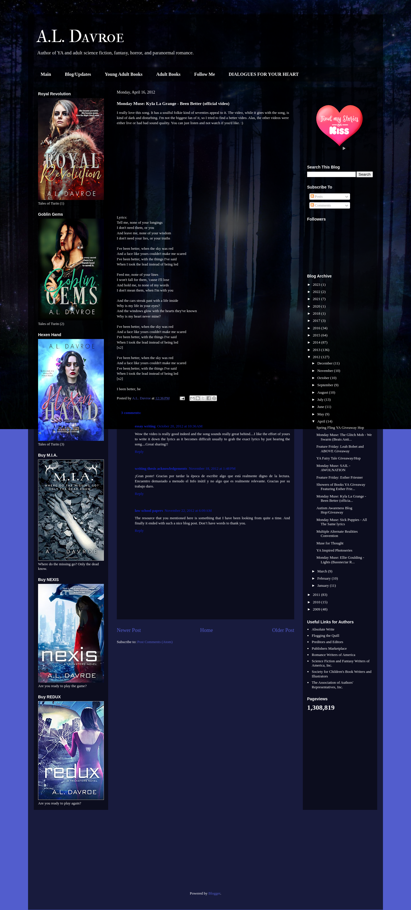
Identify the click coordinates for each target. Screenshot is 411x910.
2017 (317, 320)
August (323, 392)
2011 (317, 594)
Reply (139, 451)
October (323, 378)
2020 (317, 306)
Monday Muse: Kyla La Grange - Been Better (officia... (341, 498)
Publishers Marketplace (329, 648)
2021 (317, 299)
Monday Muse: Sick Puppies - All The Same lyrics (341, 522)
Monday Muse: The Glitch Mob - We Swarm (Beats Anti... (344, 437)
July (321, 399)
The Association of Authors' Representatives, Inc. (332, 684)
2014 (317, 342)
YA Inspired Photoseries (334, 550)
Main (46, 74)
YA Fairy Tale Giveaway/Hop (338, 458)
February (324, 578)
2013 (317, 350)
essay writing (145, 426)
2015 (317, 335)
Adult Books (168, 74)
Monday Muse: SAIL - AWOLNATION (333, 467)
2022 (317, 292)
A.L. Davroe (80, 36)
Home (206, 630)
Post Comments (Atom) (155, 642)
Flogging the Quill (325, 635)
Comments (321, 205)
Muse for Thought (329, 543)
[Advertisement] (71, 852)
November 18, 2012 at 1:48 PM (212, 468)
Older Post (283, 630)
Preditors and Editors (327, 642)
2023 (317, 284)
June (321, 407)
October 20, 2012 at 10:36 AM (180, 426)
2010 (317, 602)
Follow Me (204, 74)
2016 (317, 328)
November (325, 370)
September (325, 385)
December (325, 363)
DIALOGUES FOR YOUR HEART (264, 74)
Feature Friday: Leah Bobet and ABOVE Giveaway (339, 448)
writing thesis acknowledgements (161, 468)
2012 (317, 357)
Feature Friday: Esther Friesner (339, 477)
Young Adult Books (124, 74)
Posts (317, 196)
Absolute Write (323, 629)
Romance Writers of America (333, 655)
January (323, 585)
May (321, 414)
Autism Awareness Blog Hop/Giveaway (334, 510)
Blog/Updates (78, 74)
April (321, 421)
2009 (317, 609)
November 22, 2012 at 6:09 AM (188, 510)
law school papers (149, 510)
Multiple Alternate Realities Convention (336, 533)
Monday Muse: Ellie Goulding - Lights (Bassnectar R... (340, 559)
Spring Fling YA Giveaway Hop (340, 427)
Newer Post (129, 630)
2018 (317, 313)
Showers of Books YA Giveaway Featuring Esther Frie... (340, 486)
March (322, 571)
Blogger (214, 893)
